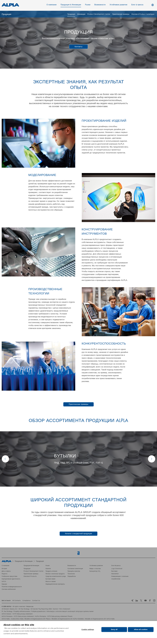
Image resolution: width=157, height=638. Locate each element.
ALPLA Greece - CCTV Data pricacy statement (17, 614)
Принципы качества (73, 571)
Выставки (114, 571)
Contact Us (36, 601)
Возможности (99, 5)
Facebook (150, 601)
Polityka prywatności (38, 612)
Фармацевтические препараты (55, 584)
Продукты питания (51, 571)
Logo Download (116, 569)
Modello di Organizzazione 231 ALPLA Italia (99, 619)
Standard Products (30, 577)
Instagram (154, 601)
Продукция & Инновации (71, 5)
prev (5, 459)
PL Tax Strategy (7, 612)
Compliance (26, 601)
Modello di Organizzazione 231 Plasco (37, 619)
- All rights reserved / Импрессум (17, 607)
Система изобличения (9, 589)
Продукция (71, 14)
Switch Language (152, 5)
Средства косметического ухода (56, 577)
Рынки (87, 5)
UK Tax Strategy (24, 609)
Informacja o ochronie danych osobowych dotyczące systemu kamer (70, 612)
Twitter (141, 601)
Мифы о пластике (95, 569)
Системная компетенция (75, 569)
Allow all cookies (141, 629)
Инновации (81, 14)
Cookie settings (87, 629)
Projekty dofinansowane (22, 612)
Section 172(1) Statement (61, 609)
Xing (132, 601)
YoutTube (145, 601)
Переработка (71, 577)
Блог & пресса (137, 5)
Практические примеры (120, 14)
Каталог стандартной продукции (78, 534)
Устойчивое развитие (118, 5)
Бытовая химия (50, 579)
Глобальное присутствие (9, 577)
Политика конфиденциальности (12, 587)
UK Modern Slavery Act (9, 609)
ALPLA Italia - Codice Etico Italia (12, 619)
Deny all (114, 629)
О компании (51, 5)
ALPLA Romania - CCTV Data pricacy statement (18, 617)
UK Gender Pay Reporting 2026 (41, 609)
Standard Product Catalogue (142, 14)
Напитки (48, 569)
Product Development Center (98, 14)
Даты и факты (6, 571)
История (4, 569)
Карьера (4, 584)
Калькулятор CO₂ (95, 571)
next (151, 459)
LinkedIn (137, 601)
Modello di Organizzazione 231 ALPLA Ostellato (68, 619)
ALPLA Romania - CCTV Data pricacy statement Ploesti (53, 617)
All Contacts (16, 601)
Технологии (71, 574)
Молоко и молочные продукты (55, 574)
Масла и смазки (51, 582)
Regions (4, 574)
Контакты (78, 47)
